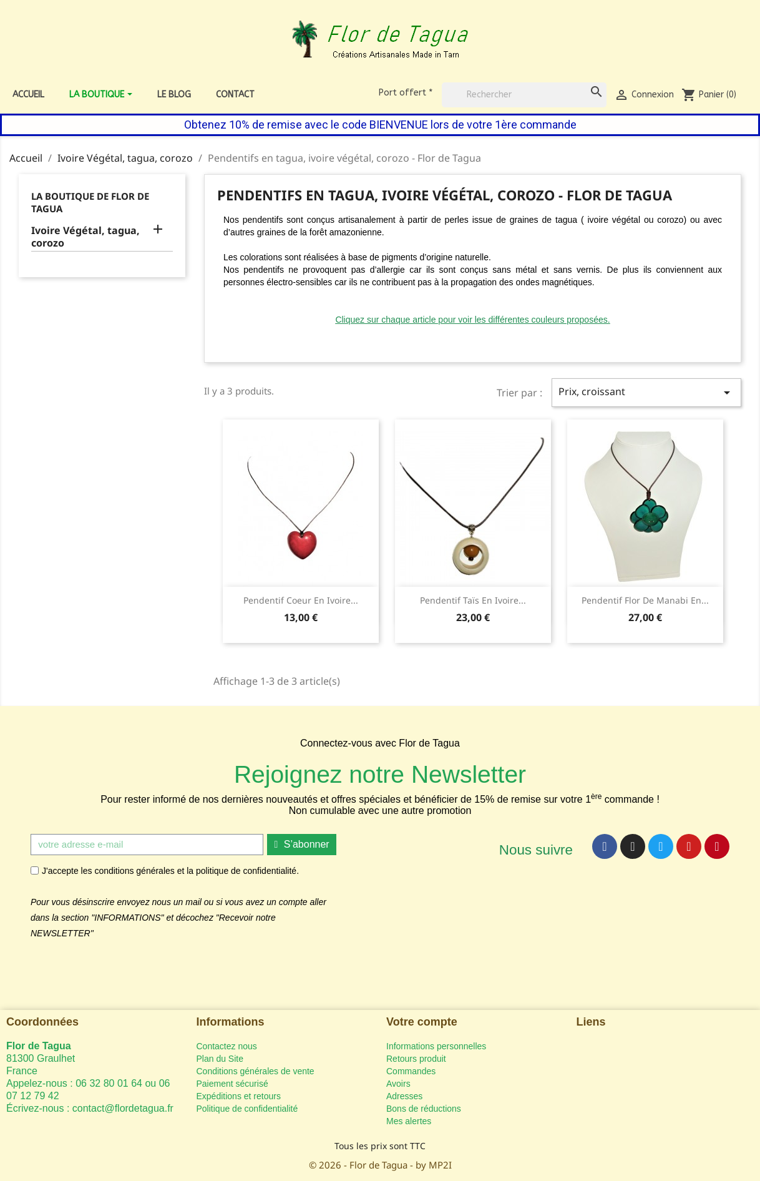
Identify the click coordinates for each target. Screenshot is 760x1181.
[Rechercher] (524, 94)
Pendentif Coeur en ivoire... (300, 600)
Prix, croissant (646, 392)
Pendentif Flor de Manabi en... (645, 600)
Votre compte (421, 1022)
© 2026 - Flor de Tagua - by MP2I (380, 1165)
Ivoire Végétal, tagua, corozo (85, 237)
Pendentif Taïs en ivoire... (473, 600)
